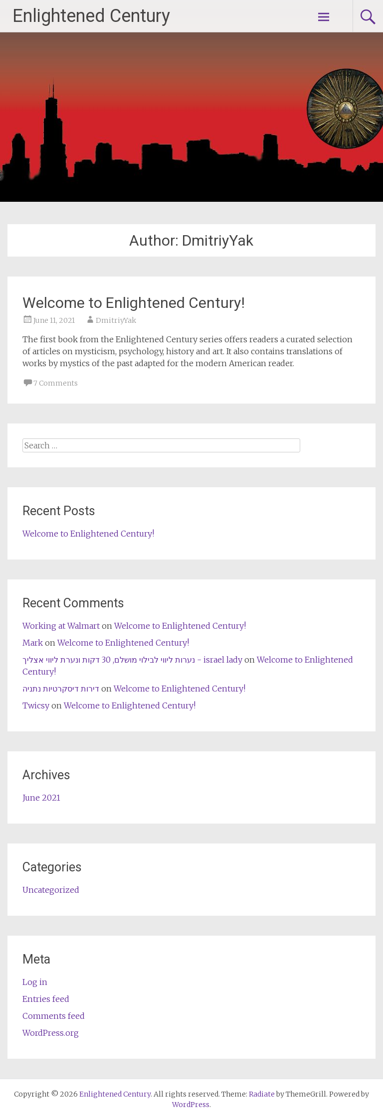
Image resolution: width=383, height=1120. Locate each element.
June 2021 (41, 798)
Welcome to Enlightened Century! (133, 302)
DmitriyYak (116, 320)
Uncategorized (50, 890)
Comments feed (53, 1016)
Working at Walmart (61, 626)
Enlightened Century (91, 15)
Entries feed (45, 999)
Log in (34, 982)
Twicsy (35, 705)
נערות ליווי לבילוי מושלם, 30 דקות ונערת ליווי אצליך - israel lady (132, 660)
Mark (32, 643)
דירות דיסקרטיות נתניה (60, 689)
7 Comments (55, 383)
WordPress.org (50, 1033)
